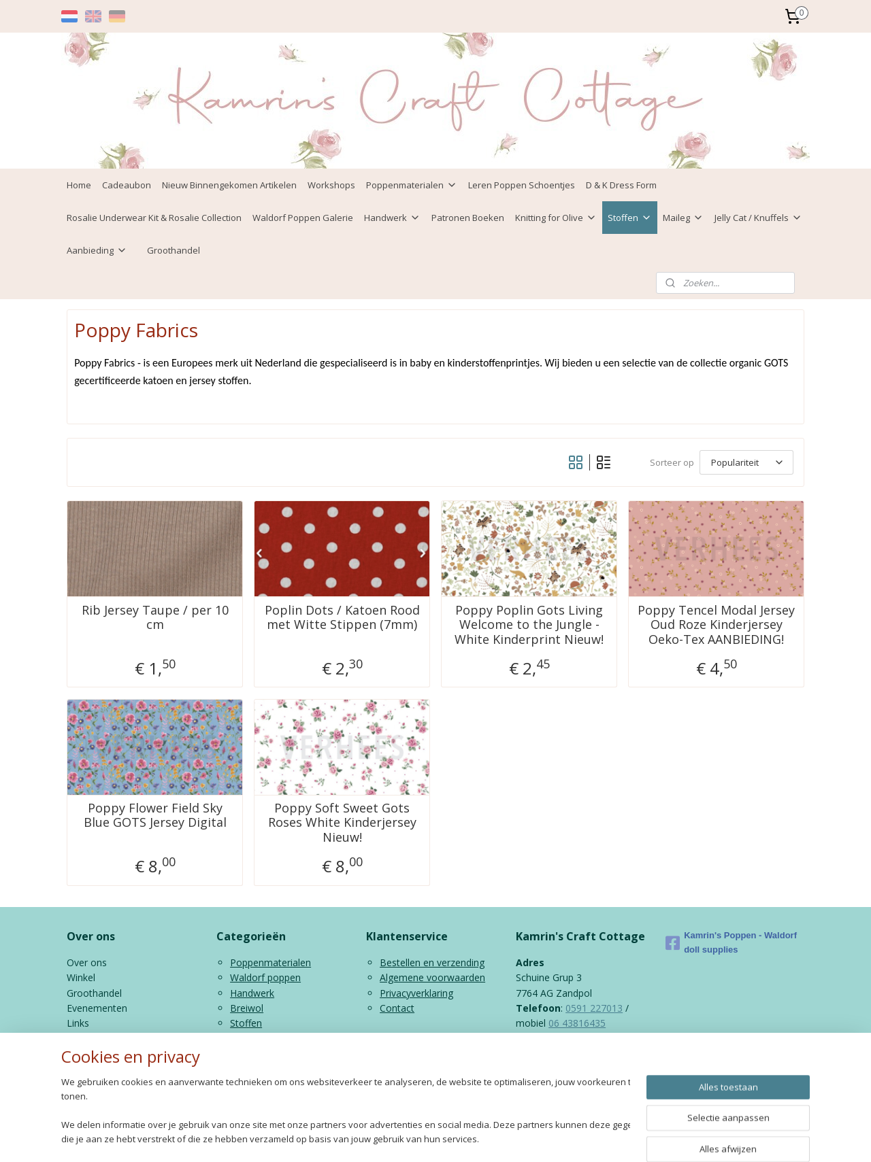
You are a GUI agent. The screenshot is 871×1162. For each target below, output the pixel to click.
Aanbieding (97, 250)
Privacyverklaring (416, 993)
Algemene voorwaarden (432, 977)
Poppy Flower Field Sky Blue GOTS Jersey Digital (155, 815)
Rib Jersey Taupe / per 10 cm (155, 617)
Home (79, 185)
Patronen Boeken (467, 217)
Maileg (683, 217)
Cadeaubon (126, 185)
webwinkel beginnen (480, 1137)
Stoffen (630, 217)
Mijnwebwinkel (598, 1137)
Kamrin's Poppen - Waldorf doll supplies (731, 942)
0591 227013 (594, 1008)
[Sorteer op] (746, 462)
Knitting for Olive (556, 217)
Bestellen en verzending (432, 962)
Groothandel (173, 250)
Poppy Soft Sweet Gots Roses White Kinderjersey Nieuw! (342, 823)
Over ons (87, 962)
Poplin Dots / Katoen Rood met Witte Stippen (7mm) (342, 617)
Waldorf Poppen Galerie (302, 217)
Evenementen (97, 1008)
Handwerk (392, 217)
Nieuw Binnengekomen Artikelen (229, 185)
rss (428, 1137)
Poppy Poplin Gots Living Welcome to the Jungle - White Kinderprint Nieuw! (529, 625)
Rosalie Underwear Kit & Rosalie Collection (154, 217)
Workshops (331, 185)
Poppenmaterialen (411, 185)
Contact (397, 1008)
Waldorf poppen (265, 977)
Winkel (81, 977)
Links (78, 1022)
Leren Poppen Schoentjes (521, 185)
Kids (239, 1038)
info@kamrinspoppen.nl (593, 1053)
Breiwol (246, 1008)
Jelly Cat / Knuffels (758, 217)
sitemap (399, 1137)
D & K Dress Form (621, 185)
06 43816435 (577, 1022)
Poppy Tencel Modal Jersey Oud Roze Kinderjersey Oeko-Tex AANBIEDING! (716, 625)
